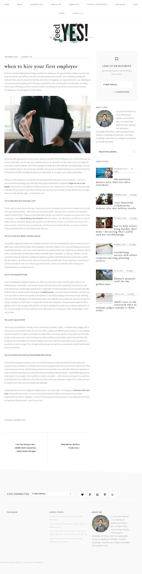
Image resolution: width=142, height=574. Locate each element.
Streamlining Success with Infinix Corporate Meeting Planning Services (116, 256)
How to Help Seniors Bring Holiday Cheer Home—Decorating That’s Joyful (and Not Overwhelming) (116, 230)
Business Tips (27, 57)
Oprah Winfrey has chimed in (31, 218)
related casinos (47, 292)
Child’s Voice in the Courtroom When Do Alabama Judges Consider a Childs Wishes (116, 306)
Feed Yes (71, 32)
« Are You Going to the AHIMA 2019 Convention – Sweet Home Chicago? (25, 447)
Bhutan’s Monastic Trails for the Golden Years (116, 281)
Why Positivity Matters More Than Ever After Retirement (113, 182)
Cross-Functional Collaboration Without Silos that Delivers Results (116, 205)
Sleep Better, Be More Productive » (70, 446)
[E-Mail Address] (116, 84)
